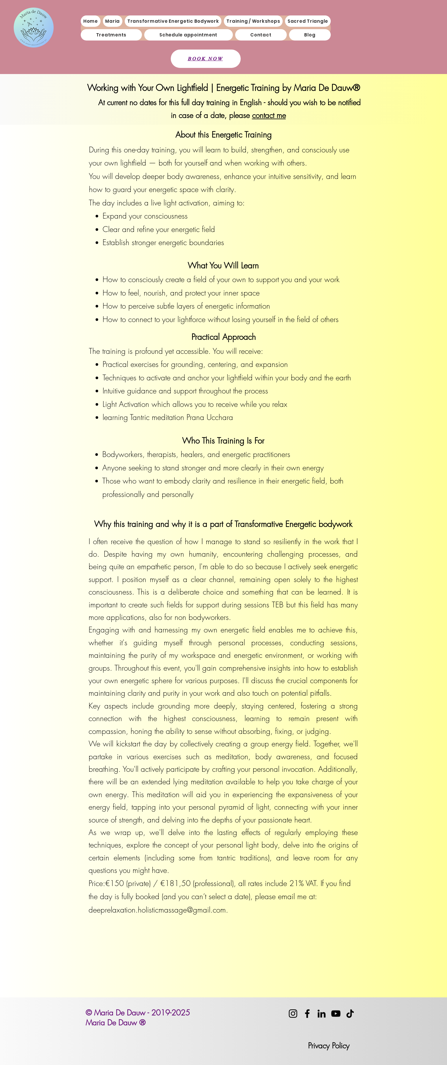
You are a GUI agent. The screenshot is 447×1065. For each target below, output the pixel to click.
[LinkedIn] (321, 1013)
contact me (269, 115)
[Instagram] (293, 1013)
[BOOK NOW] (206, 59)
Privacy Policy (328, 1046)
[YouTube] (336, 1013)
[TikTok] (350, 1013)
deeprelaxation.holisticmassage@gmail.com (157, 910)
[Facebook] (307, 1013)
